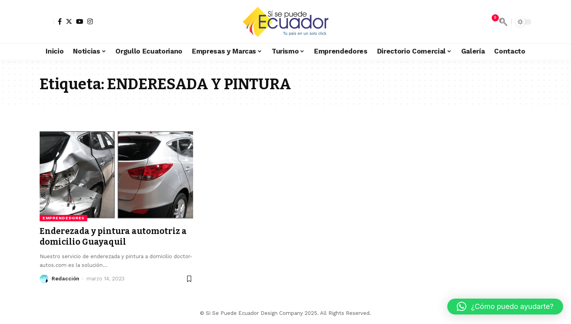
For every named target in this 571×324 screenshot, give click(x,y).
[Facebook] (60, 21)
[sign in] (47, 22)
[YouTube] (79, 21)
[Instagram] (90, 21)
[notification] (491, 22)
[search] (503, 22)
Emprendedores (63, 218)
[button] (505, 306)
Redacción (65, 279)
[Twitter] (69, 21)
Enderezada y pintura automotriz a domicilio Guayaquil (113, 236)
